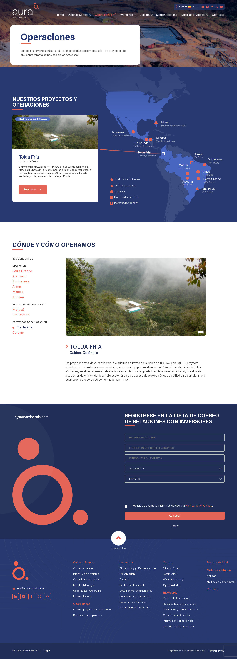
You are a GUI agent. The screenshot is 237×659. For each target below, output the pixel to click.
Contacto (218, 14)
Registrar (174, 515)
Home (60, 14)
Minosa (17, 292)
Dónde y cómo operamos (87, 615)
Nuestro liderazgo (83, 585)
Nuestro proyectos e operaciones (92, 610)
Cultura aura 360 (83, 568)
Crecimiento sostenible (86, 579)
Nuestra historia (82, 596)
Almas (17, 287)
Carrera (145, 14)
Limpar (174, 526)
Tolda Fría (25, 327)
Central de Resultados (176, 598)
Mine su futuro (171, 568)
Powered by (216, 651)
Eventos (124, 579)
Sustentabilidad (166, 14)
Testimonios (170, 574)
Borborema (20, 281)
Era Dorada (20, 315)
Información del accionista (134, 608)
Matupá (18, 310)
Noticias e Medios (193, 14)
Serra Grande (22, 271)
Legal (47, 651)
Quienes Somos (78, 14)
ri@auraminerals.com (32, 417)
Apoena (18, 297)
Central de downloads (132, 585)
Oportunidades (172, 585)
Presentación (127, 574)
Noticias (211, 576)
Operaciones (103, 14)
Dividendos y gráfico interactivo (137, 568)
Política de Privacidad (199, 506)
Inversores (126, 14)
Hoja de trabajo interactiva (134, 596)
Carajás (18, 333)
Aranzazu (19, 276)
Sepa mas (30, 189)
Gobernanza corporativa (87, 591)
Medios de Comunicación (221, 582)
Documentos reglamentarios (135, 591)
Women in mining (173, 579)
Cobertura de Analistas (132, 602)
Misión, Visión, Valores (86, 574)
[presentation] (153, 492)
